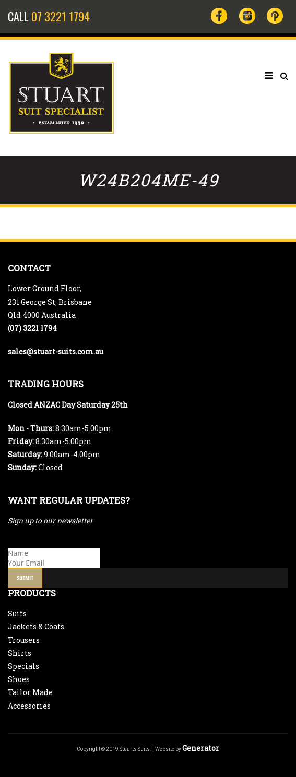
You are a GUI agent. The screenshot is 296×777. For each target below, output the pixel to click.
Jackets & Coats (36, 626)
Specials (23, 666)
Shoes (19, 679)
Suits (17, 613)
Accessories (29, 706)
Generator (200, 748)
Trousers (24, 640)
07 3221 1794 (60, 16)
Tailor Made (30, 692)
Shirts (19, 653)
